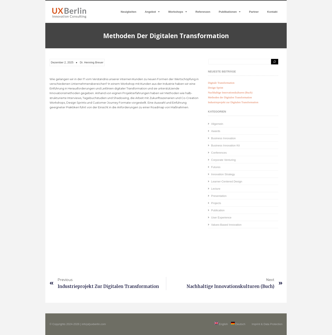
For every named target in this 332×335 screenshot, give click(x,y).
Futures (215, 167)
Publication (218, 210)
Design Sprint (215, 87)
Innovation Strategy (223, 174)
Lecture (215, 188)
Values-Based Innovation (226, 224)
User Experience (221, 217)
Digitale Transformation (221, 82)
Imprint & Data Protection (267, 324)
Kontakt (272, 11)
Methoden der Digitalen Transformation (230, 97)
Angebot (152, 11)
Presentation (219, 195)
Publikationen (230, 11)
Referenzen (202, 11)
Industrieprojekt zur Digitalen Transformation (233, 102)
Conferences (219, 152)
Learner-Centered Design (226, 181)
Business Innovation (223, 138)
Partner (254, 11)
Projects (216, 203)
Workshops (177, 11)
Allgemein (217, 123)
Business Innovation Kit (225, 145)
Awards (215, 131)
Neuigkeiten (128, 11)
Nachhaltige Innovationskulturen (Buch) (230, 92)
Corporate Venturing (223, 159)
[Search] (274, 61)
